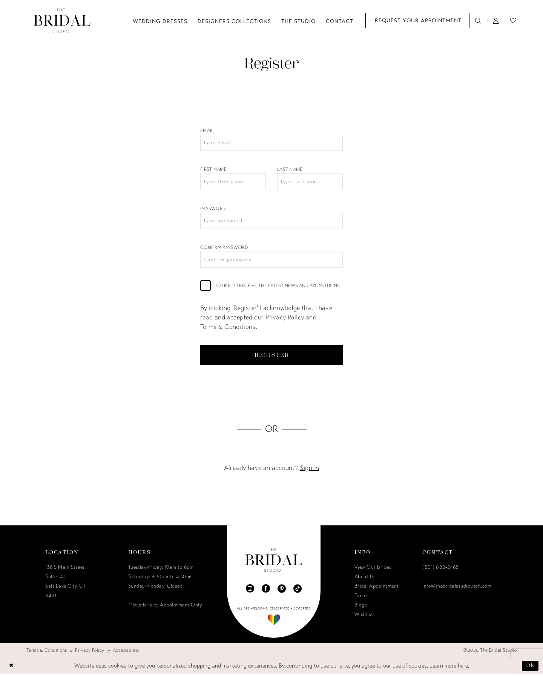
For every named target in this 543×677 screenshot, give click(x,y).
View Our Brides (373, 571)
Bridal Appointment (376, 589)
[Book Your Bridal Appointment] (417, 20)
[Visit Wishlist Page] (513, 20)
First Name (213, 170)
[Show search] (478, 20)
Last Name (290, 170)
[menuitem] (417, 20)
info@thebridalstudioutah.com (456, 589)
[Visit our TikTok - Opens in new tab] (297, 592)
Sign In (309, 471)
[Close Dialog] (12, 669)
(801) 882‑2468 (440, 571)
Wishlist (363, 618)
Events (362, 599)
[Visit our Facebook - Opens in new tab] (266, 592)
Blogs (360, 608)
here (463, 669)
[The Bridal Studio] (62, 20)
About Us (365, 580)
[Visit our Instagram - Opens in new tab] (250, 592)
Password (212, 209)
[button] (496, 20)
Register (271, 357)
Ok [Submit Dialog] (530, 668)
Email (206, 130)
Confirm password (224, 249)
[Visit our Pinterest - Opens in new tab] (282, 592)
